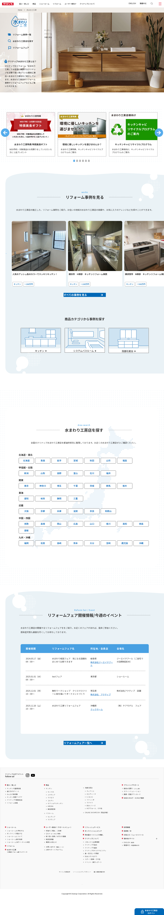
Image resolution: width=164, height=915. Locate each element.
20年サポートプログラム (54, 866)
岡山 (59, 535)
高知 (125, 535)
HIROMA (50, 822)
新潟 (26, 485)
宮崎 (108, 554)
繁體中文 (143, 3)
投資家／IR (127, 847)
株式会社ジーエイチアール (101, 675)
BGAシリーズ (91, 822)
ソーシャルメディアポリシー (82, 888)
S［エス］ (90, 813)
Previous (5, 134)
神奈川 (42, 497)
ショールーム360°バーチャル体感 (18, 858)
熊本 (75, 554)
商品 (47, 801)
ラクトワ (90, 819)
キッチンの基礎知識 (14, 805)
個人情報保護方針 (99, 888)
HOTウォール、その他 (94, 825)
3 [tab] (80, 163)
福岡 (26, 554)
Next (159, 134)
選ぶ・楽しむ (32, 3)
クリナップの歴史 (91, 864)
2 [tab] (77, 163)
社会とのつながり (91, 873)
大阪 (26, 522)
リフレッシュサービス (92, 843)
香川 (108, 535)
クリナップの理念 (91, 861)
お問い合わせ (55, 863)
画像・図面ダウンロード (132, 810)
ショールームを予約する (15, 847)
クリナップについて (95, 3)
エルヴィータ (91, 810)
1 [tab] (74, 163)
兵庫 (59, 522)
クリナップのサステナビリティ (95, 867)
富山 (75, 485)
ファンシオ (90, 816)
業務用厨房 (51, 825)
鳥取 (26, 535)
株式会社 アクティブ (100, 706)
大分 (92, 554)
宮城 (75, 472)
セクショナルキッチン (55, 820)
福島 (125, 472)
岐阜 (43, 510)
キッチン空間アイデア (14, 813)
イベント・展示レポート (93, 878)
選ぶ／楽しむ (11, 801)
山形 (108, 472)
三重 (75, 510)
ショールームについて (14, 852)
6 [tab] (89, 163)
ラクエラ (51, 814)
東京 (26, 497)
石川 (92, 485)
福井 (108, 485)
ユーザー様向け (78, 3)
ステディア (51, 811)
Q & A (53, 850)
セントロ (51, 808)
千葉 (75, 497)
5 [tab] (86, 163)
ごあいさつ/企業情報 (92, 858)
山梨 (43, 485)
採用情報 (127, 843)
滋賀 (75, 522)
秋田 (92, 472)
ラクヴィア (51, 836)
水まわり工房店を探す (23, 41)
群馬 (108, 497)
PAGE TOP (82, 900)
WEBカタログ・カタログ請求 (134, 814)
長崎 (59, 554)
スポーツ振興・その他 (92, 875)
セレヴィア (51, 833)
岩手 (59, 472)
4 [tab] (83, 163)
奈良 (92, 522)
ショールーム (53, 3)
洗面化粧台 (140, 37)
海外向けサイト (129, 855)
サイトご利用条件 (64, 888)
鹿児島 (124, 554)
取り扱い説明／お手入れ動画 (56, 852)
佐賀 (43, 554)
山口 (92, 535)
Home (20, 10)
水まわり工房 (17, 867)
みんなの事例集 (12, 810)
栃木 (125, 497)
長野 (59, 485)
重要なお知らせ (51, 858)
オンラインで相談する (14, 850)
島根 (43, 535)
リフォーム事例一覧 (22, 34)
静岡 (59, 510)
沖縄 (141, 554)
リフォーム (65, 3)
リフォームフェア (21, 47)
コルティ (51, 817)
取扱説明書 (50, 855)
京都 (43, 522)
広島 (75, 535)
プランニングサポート (131, 801)
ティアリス (90, 807)
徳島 (141, 535)
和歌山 (108, 522)
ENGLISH (132, 3)
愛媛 (26, 542)
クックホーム (96, 721)
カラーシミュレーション (132, 807)
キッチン (139, 30)
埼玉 (59, 497)
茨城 (92, 497)
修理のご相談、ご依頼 (53, 847)
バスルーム (140, 34)
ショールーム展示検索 (14, 855)
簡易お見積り (132, 805)
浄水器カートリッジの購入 (94, 851)
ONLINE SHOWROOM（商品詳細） (97, 829)
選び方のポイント (13, 807)
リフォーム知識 (12, 819)
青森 (43, 472)
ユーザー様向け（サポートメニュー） (59, 843)
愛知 (26, 510)
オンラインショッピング (93, 847)
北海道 (26, 472)
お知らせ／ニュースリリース (134, 851)
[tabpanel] (31, 135)
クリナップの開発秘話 (14, 816)
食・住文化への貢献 (92, 870)
